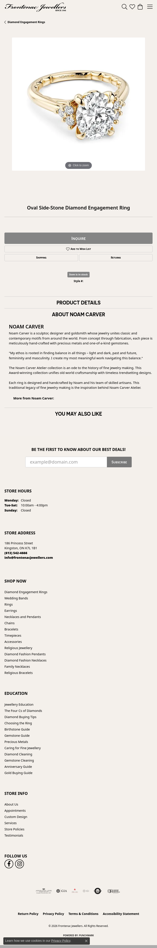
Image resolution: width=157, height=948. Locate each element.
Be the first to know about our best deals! (78, 449)
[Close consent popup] (86, 941)
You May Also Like (78, 414)
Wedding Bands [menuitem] (16, 598)
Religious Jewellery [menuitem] (18, 648)
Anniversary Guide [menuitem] (18, 766)
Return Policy (28, 914)
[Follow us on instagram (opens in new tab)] (19, 863)
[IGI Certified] (85, 891)
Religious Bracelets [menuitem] (18, 673)
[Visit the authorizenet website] (98, 891)
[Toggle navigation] (150, 6)
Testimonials (13, 835)
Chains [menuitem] (9, 623)
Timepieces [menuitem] (12, 635)
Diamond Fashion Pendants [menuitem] (25, 654)
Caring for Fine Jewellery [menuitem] (22, 748)
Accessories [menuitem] (13, 642)
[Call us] (28, 557)
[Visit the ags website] (43, 891)
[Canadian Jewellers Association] (114, 891)
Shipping (41, 257)
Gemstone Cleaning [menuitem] (19, 760)
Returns (116, 257)
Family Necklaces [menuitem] (17, 666)
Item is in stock (78, 274)
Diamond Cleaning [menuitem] (18, 754)
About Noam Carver (78, 314)
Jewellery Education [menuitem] (18, 704)
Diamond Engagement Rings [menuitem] (25, 592)
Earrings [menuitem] (10, 610)
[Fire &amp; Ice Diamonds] (74, 891)
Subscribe (119, 462)
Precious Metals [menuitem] (16, 742)
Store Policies (14, 829)
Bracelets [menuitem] (11, 629)
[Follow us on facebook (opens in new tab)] (8, 863)
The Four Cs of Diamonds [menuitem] (23, 711)
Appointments (15, 810)
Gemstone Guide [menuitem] (17, 735)
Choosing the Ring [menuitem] (18, 723)
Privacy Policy (53, 914)
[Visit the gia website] (61, 891)
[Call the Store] (15, 553)
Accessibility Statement (121, 914)
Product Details (78, 302)
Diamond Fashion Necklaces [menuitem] (25, 660)
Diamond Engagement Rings (26, 22)
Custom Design (15, 817)
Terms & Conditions (83, 914)
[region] (78, 112)
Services (10, 823)
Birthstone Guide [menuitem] (17, 729)
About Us (11, 804)
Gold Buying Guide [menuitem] (18, 773)
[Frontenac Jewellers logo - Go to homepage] (35, 6)
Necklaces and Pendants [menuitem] (22, 617)
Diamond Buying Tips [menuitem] (20, 717)
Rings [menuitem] (8, 604)
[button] (124, 6)
